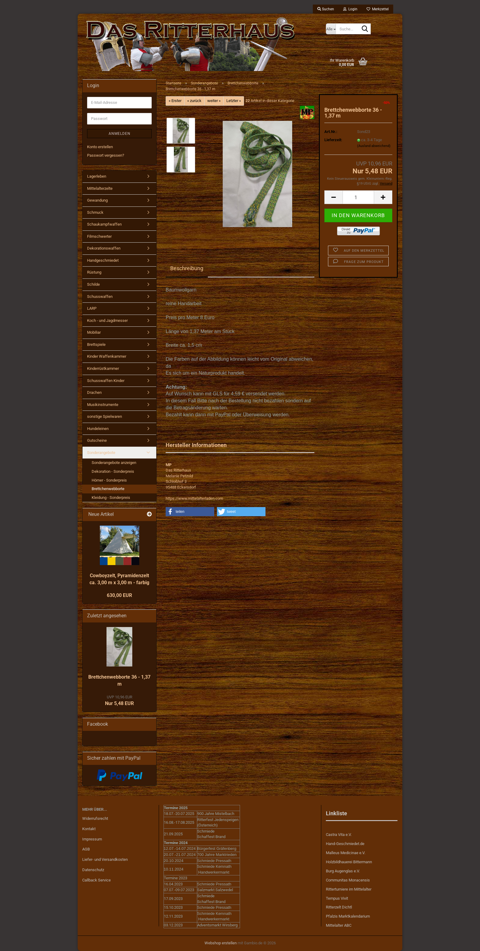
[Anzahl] (358, 197)
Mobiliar (94, 332)
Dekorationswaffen (103, 248)
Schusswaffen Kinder (105, 380)
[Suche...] (331, 28)
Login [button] (350, 9)
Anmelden (119, 133)
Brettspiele (96, 344)
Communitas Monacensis (348, 880)
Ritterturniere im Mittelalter (348, 889)
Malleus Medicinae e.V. (345, 852)
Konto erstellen (100, 147)
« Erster (175, 100)
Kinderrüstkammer (103, 368)
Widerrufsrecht (95, 818)
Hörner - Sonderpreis (109, 480)
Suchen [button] (325, 9)
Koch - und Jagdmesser (107, 320)
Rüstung (94, 272)
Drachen (94, 392)
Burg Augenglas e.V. (343, 871)
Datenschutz (93, 869)
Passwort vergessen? (105, 155)
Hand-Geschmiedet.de (345, 843)
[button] (333, 197)
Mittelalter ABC (338, 925)
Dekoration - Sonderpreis (113, 471)
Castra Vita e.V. (339, 834)
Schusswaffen (100, 296)
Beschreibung (186, 268)
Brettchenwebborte (108, 488)
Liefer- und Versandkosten (105, 859)
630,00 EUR (119, 595)
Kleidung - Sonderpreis (111, 497)
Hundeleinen (98, 428)
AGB (86, 849)
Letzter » (233, 100)
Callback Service (96, 880)
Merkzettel (378, 9)
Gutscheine (97, 440)
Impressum (92, 839)
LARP (91, 308)
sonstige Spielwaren (104, 416)
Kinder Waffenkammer (106, 356)
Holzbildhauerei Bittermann (349, 862)
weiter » (214, 100)
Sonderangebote (101, 452)
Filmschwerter (99, 236)
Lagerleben (96, 176)
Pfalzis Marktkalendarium (348, 916)
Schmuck (95, 212)
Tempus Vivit (337, 898)
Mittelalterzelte (100, 188)
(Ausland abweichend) (373, 146)
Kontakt (89, 829)
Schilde (93, 284)
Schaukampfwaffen (104, 224)
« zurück (194, 100)
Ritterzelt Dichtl (339, 907)
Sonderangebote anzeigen (114, 462)
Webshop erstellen (221, 943)
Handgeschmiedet (103, 260)
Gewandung (97, 200)
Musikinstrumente (102, 404)
